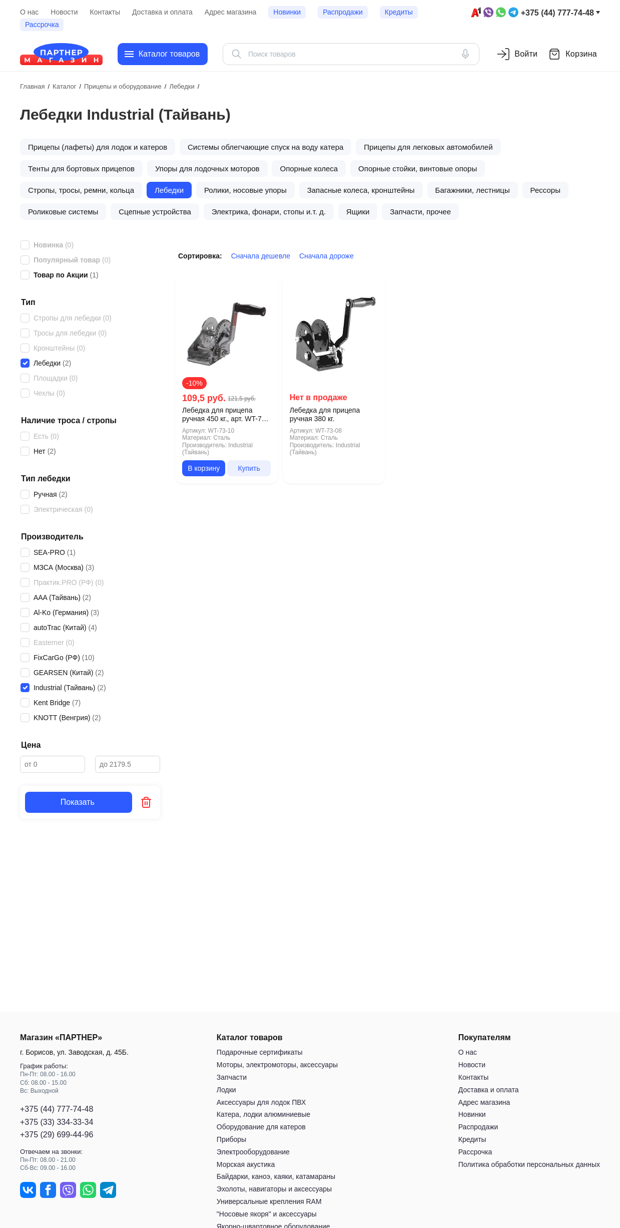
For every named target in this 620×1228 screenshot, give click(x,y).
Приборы (231, 1139)
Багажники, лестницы (472, 190)
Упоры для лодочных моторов (207, 168)
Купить (249, 468)
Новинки (287, 12)
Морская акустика (246, 1164)
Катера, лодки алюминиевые (263, 1115)
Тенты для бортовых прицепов (81, 168)
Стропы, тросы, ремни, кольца (81, 190)
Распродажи (343, 12)
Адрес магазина (231, 12)
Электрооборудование (253, 1152)
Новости (64, 12)
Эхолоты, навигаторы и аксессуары (274, 1189)
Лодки (226, 1090)
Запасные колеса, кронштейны (361, 190)
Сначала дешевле (260, 256)
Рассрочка (42, 25)
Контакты (105, 12)
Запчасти (232, 1077)
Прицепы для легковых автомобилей (428, 147)
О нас (29, 12)
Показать (79, 802)
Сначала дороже (326, 256)
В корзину (204, 468)
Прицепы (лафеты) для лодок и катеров (97, 147)
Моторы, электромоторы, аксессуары (277, 1065)
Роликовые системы (63, 211)
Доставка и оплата (162, 12)
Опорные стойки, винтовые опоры (417, 168)
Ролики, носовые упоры (245, 190)
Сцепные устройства (155, 211)
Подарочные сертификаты (260, 1053)
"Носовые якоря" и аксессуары (267, 1214)
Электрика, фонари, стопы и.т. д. (269, 211)
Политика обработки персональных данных (529, 1164)
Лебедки (169, 190)
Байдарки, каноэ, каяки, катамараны (276, 1177)
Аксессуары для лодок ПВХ (261, 1102)
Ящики (358, 211)
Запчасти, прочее (420, 211)
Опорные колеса (309, 168)
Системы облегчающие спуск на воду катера (265, 147)
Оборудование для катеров (261, 1127)
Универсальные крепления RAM (269, 1201)
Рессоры (545, 190)
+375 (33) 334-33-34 (56, 1122)
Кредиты (399, 12)
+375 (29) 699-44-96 (56, 1134)
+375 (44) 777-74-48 (557, 13)
